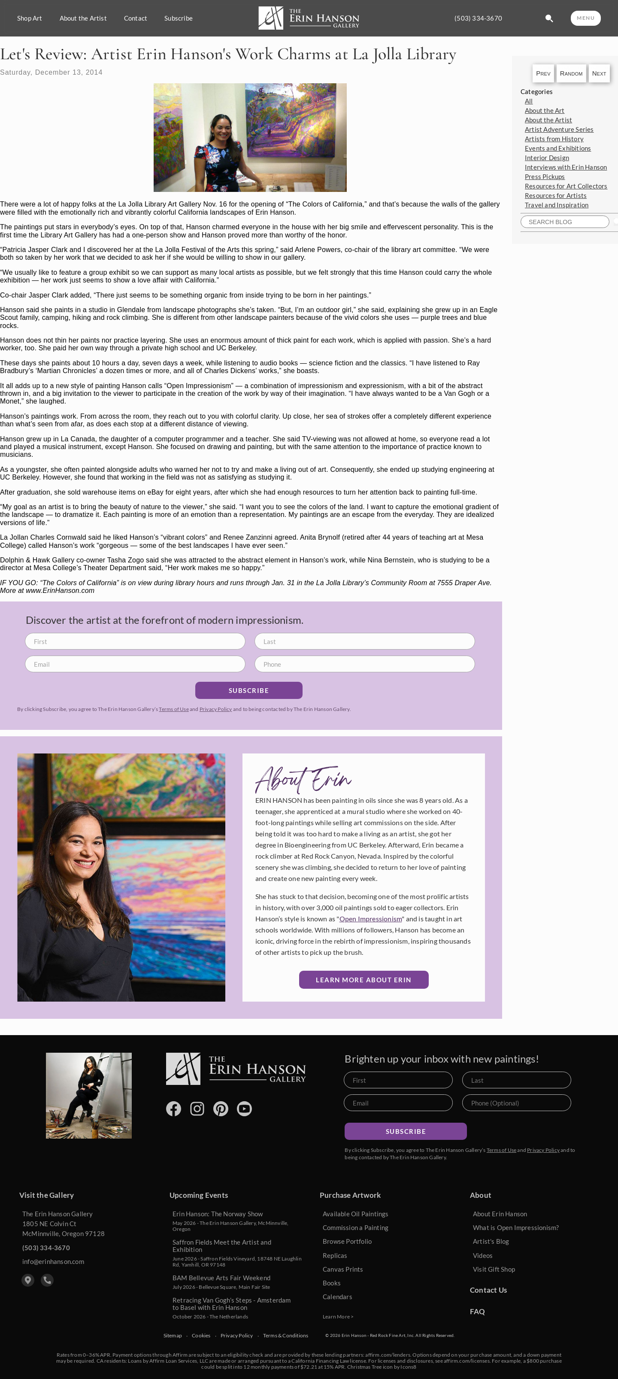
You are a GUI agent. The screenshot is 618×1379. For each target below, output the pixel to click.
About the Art (545, 110)
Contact (135, 18)
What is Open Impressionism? (516, 1227)
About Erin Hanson (500, 1214)
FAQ (477, 1311)
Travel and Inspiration (556, 205)
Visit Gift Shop (494, 1269)
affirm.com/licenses (467, 1361)
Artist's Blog (491, 1241)
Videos (483, 1255)
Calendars (337, 1296)
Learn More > (338, 1316)
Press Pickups (545, 176)
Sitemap (173, 1336)
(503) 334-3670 (478, 18)
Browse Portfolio (347, 1241)
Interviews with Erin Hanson (566, 167)
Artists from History (554, 139)
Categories (537, 91)
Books (332, 1283)
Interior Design (547, 157)
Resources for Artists (556, 195)
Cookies (201, 1336)
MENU (586, 18)
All (529, 101)
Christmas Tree (364, 1367)
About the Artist (83, 18)
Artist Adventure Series (559, 129)
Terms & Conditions (286, 1336)
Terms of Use (173, 709)
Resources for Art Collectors (566, 186)
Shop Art (29, 18)
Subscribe (178, 18)
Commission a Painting (355, 1227)
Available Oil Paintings (356, 1214)
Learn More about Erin (364, 980)
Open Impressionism (370, 918)
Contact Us (488, 1289)
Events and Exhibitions (558, 148)
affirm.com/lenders (387, 1355)
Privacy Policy (216, 709)
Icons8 (408, 1367)
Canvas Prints (343, 1269)
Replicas (335, 1255)
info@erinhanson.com (53, 1261)
